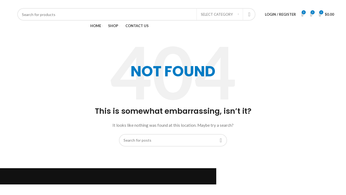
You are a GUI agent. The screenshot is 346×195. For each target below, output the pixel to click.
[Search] (136, 14)
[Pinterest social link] (331, 4)
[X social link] (316, 4)
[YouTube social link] (326, 4)
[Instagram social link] (321, 4)
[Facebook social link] (311, 4)
